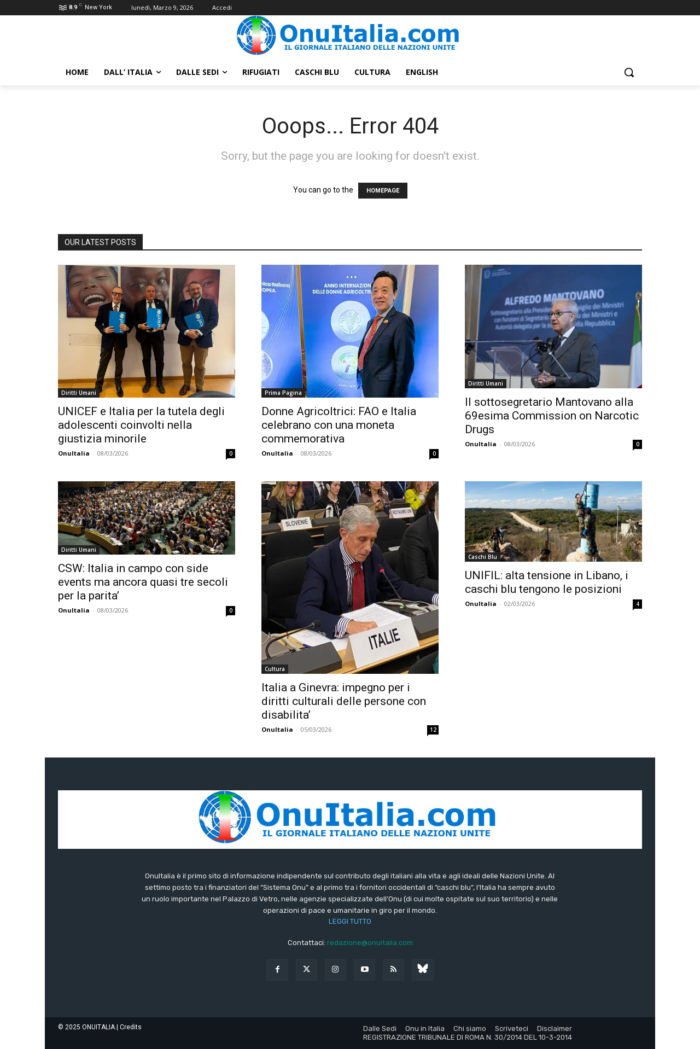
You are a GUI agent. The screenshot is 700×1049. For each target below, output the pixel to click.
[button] (629, 72)
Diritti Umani (78, 393)
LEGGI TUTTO (350, 921)
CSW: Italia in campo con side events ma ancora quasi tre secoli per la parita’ (143, 582)
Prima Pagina (283, 393)
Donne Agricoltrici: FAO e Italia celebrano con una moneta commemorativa (338, 425)
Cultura (275, 669)
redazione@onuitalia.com (370, 943)
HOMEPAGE (382, 190)
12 (433, 729)
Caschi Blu (482, 557)
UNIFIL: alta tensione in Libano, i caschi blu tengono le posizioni (546, 582)
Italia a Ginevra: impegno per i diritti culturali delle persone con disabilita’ (343, 701)
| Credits (129, 1027)
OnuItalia (74, 453)
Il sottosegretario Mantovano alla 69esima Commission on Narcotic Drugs (552, 415)
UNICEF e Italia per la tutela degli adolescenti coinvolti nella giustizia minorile (141, 425)
